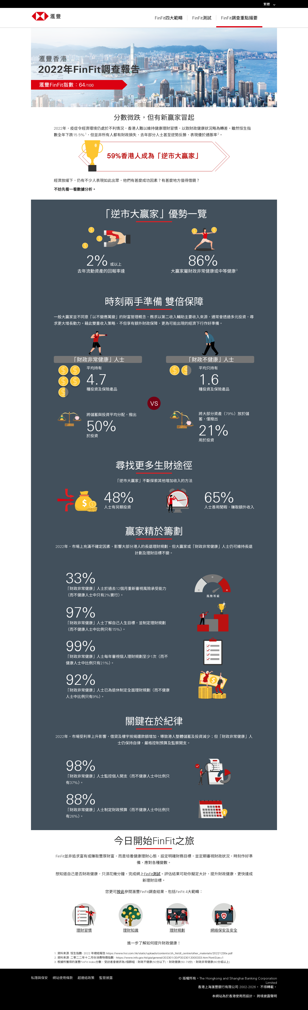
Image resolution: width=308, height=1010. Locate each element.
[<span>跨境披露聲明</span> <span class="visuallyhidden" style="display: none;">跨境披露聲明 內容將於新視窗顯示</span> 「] (267, 996)
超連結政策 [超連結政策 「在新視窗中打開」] (86, 977)
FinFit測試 (201, 17)
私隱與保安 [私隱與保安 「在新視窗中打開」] (39, 977)
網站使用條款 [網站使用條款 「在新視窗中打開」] (63, 977)
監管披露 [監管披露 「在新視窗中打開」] (106, 977)
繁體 (270, 4)
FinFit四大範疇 (169, 17)
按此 (120, 891)
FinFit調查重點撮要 (239, 17)
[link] (273, 4)
